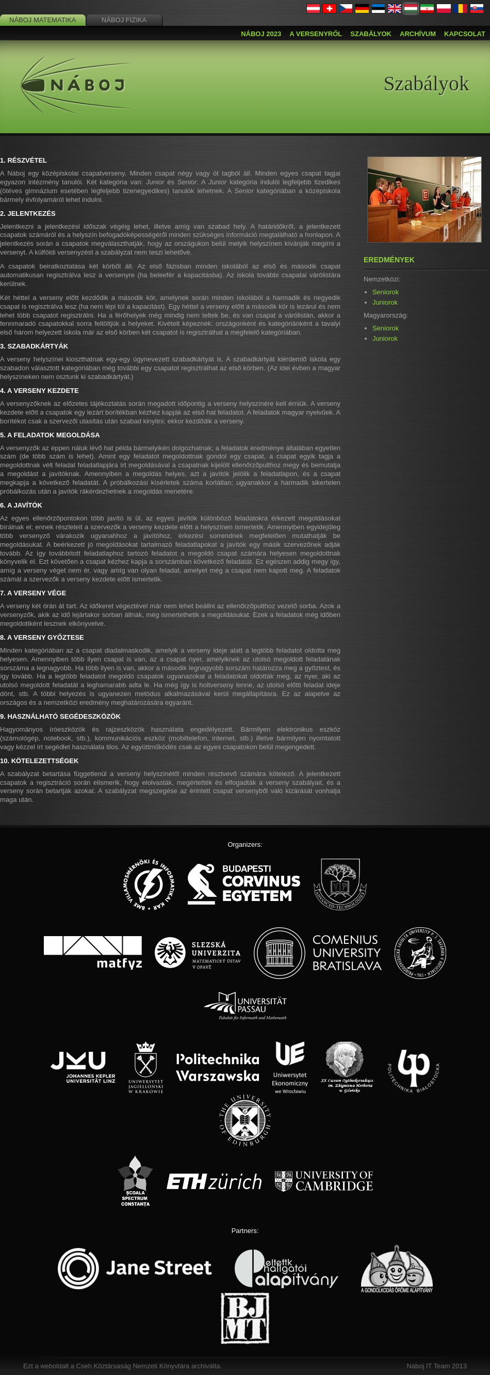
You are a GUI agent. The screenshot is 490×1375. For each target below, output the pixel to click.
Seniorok (385, 292)
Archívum (418, 34)
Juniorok (385, 302)
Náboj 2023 (261, 34)
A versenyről (315, 34)
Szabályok (370, 34)
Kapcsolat (464, 34)
